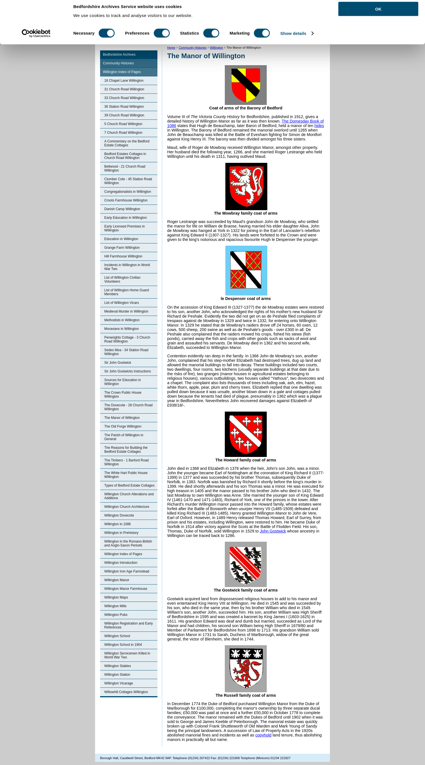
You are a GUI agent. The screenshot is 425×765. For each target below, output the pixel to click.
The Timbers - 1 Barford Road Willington (126, 462)
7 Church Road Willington (123, 133)
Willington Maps (116, 597)
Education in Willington (121, 239)
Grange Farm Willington (122, 248)
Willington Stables (117, 666)
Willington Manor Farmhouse (125, 589)
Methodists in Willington (122, 320)
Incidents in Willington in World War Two (127, 267)
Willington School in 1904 (123, 645)
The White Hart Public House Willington (126, 475)
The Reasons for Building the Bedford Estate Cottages (126, 450)
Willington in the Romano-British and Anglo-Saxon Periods (128, 543)
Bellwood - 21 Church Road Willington (124, 168)
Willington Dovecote (119, 515)
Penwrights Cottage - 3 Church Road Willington (127, 339)
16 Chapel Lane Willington (123, 81)
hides (319, 125)
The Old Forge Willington (122, 426)
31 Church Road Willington (124, 89)
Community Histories (118, 63)
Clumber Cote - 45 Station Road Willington (128, 181)
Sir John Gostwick (117, 363)
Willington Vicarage (118, 683)
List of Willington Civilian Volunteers (122, 279)
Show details (293, 38)
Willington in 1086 (117, 524)
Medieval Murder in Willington (126, 311)
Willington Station (117, 675)
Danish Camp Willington (122, 209)
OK (378, 13)
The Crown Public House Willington (122, 394)
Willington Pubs (116, 615)
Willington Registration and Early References (128, 625)
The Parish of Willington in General (123, 437)
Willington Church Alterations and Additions (129, 496)
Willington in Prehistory (121, 533)
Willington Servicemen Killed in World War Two (127, 655)
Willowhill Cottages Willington (126, 692)
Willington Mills (115, 606)
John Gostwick (273, 531)
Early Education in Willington (125, 218)
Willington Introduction (120, 563)
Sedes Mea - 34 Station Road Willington (126, 352)
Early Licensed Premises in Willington (124, 228)
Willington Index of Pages (122, 72)
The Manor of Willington (122, 418)
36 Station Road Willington (124, 107)
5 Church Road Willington (123, 124)
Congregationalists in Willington (127, 192)
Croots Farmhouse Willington (126, 200)
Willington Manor (116, 580)
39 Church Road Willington (124, 115)
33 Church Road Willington (124, 98)
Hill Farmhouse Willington (123, 256)
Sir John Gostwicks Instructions (127, 371)
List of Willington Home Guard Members (126, 292)
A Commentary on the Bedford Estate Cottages (126, 143)
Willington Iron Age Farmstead (126, 571)
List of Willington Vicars (121, 303)
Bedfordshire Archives (119, 55)
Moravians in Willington (121, 329)
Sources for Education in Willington (122, 382)
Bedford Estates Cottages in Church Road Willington (125, 156)
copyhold (263, 735)
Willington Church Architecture (126, 507)
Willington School (117, 636)
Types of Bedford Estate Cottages (129, 485)
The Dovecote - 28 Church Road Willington (128, 407)
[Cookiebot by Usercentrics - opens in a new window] (36, 38)
